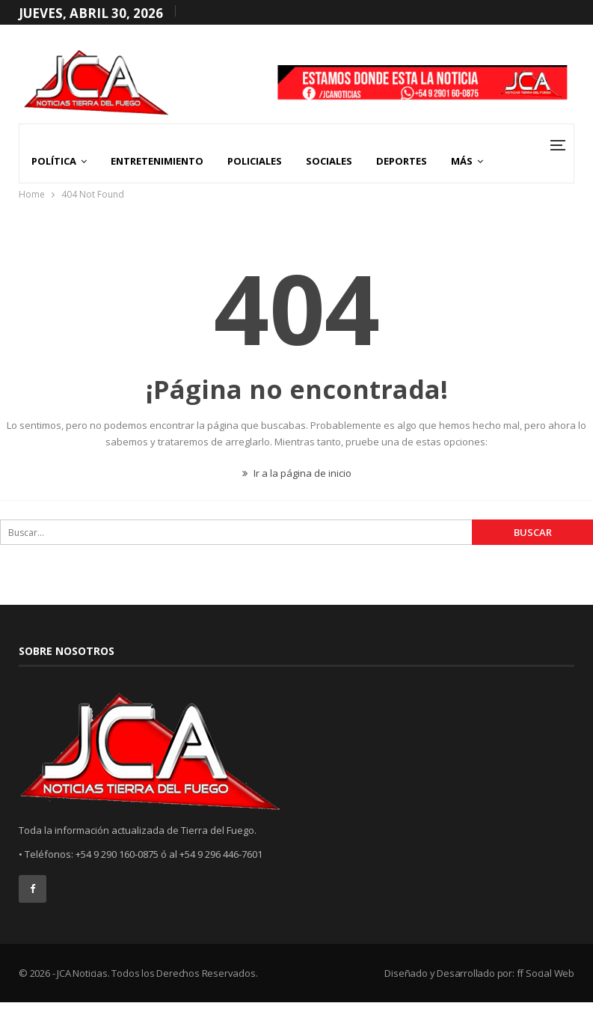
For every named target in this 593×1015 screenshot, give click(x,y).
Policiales (254, 161)
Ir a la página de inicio (296, 473)
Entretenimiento (157, 161)
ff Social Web (545, 973)
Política (53, 161)
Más (462, 161)
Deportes (401, 161)
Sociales (329, 161)
